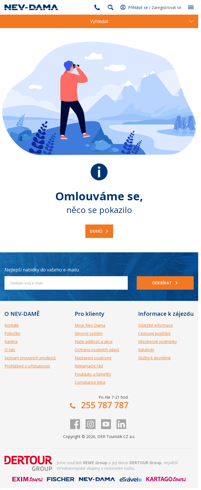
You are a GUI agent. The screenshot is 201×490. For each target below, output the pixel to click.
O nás (9, 349)
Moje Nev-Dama (90, 325)
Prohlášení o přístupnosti (27, 366)
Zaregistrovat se (166, 7)
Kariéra (10, 341)
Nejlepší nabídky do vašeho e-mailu (41, 270)
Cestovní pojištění (154, 333)
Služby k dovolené (154, 357)
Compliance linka (90, 382)
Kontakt (11, 325)
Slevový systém (89, 333)
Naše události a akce (94, 341)
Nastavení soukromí (93, 357)
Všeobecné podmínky (157, 341)
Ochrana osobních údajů (97, 349)
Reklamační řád (89, 366)
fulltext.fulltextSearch (110, 7)
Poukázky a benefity (93, 374)
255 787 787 (97, 7)
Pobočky (12, 333)
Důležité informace (155, 325)
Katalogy (146, 349)
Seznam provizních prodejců (30, 357)
